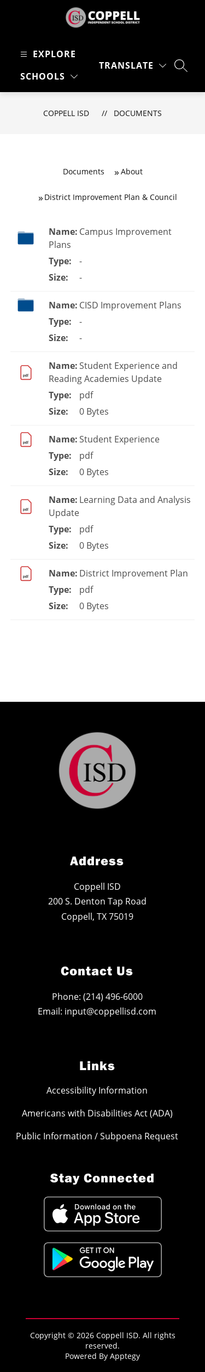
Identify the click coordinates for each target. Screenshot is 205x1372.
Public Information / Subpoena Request (97, 1136)
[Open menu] (46, 54)
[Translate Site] (132, 65)
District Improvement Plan (133, 573)
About (132, 171)
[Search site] (181, 65)
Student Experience (119, 439)
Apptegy (125, 1356)
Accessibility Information (97, 1090)
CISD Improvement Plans (130, 305)
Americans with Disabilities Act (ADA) (97, 1113)
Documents (138, 113)
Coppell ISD (66, 113)
